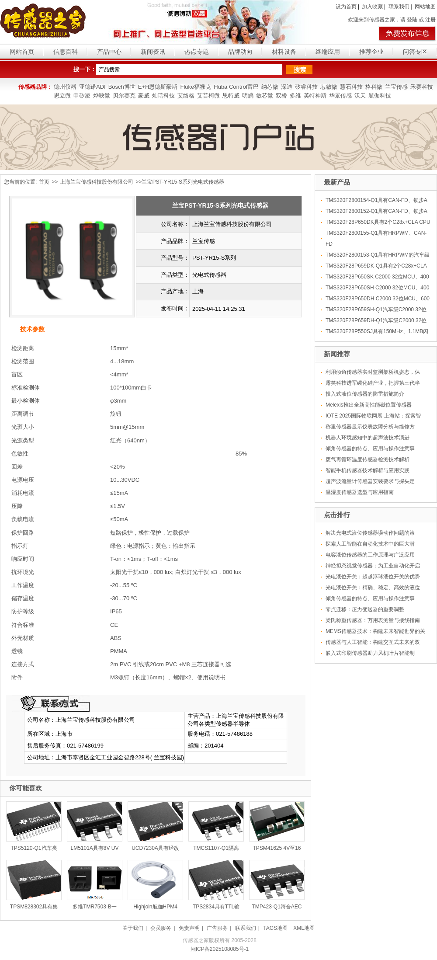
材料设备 (284, 51)
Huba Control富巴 (236, 86)
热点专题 (196, 51)
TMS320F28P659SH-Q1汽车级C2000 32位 (376, 309)
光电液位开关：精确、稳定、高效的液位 (373, 587)
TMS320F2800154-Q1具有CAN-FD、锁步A (376, 200)
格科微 (373, 86)
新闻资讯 (153, 51)
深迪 (286, 86)
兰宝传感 (396, 86)
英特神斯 (315, 95)
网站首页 (22, 51)
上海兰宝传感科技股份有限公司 (96, 182)
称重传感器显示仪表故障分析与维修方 (370, 427)
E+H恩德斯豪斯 (158, 86)
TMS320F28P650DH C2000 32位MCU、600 (378, 299)
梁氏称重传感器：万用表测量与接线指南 (373, 620)
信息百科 (65, 51)
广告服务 (217, 928)
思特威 (230, 95)
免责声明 (189, 928)
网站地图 (425, 6)
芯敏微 (328, 86)
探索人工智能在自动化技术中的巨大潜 (370, 544)
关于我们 (132, 928)
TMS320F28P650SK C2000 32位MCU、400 (377, 277)
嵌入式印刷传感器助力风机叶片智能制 (370, 653)
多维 (295, 95)
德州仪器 (65, 86)
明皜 (247, 95)
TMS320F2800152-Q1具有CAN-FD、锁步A (376, 211)
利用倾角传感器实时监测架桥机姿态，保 (373, 372)
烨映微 (101, 95)
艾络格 (185, 95)
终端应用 (328, 51)
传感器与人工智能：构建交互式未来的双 (373, 642)
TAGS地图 (275, 928)
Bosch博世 (121, 86)
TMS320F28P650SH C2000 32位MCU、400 (377, 288)
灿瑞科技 (163, 95)
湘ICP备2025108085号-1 (220, 949)
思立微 (62, 95)
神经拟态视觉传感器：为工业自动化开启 (373, 566)
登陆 (412, 20)
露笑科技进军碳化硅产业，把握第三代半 (373, 383)
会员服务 (160, 928)
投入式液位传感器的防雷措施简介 (365, 394)
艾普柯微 (208, 95)
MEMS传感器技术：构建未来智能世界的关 (375, 631)
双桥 (281, 95)
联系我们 (398, 6)
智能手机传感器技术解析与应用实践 (367, 470)
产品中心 (109, 51)
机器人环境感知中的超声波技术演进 (367, 438)
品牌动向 (240, 51)
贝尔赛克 (124, 95)
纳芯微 (269, 86)
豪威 (143, 95)
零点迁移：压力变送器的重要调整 (365, 609)
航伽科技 (379, 95)
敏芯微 (264, 95)
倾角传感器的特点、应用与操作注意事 (370, 448)
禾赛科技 (421, 86)
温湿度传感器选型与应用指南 (360, 492)
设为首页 (346, 6)
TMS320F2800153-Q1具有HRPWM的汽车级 (378, 255)
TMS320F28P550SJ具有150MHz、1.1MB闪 (377, 331)
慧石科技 (351, 86)
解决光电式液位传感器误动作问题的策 (370, 533)
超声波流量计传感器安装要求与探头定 (370, 481)
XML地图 (304, 928)
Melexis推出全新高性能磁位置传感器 (369, 405)
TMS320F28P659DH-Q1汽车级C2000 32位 (376, 320)
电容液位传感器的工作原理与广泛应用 (370, 555)
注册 (430, 20)
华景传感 (340, 95)
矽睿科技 (306, 86)
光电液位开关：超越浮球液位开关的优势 (373, 577)
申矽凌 (81, 95)
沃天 (360, 95)
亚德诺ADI (92, 86)
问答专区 (415, 51)
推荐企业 (371, 51)
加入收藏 (372, 6)
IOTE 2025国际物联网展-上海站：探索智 (373, 416)
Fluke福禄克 (195, 86)
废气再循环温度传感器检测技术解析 (367, 459)
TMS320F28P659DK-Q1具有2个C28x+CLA (376, 266)
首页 (44, 182)
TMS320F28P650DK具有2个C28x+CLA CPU (378, 222)
